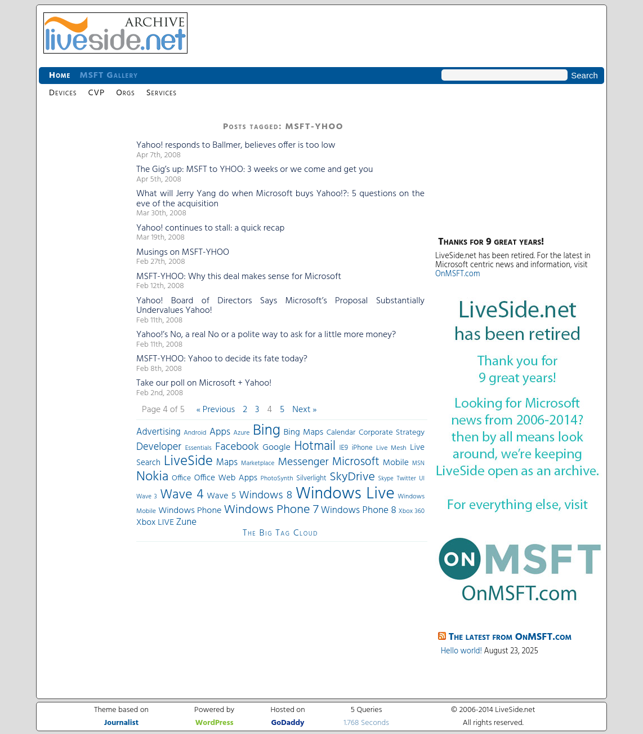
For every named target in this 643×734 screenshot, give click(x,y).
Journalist (121, 723)
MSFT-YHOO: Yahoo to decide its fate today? (221, 359)
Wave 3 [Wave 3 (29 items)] (146, 497)
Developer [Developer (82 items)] (158, 447)
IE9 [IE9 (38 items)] (343, 448)
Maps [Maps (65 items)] (227, 462)
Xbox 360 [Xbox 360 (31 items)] (412, 511)
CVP (96, 93)
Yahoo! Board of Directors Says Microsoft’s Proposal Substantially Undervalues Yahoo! (280, 306)
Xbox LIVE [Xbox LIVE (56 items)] (155, 522)
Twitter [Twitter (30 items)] (406, 479)
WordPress (214, 723)
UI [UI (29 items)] (422, 479)
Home (59, 75)
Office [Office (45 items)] (181, 478)
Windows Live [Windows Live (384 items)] (345, 494)
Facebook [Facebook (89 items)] (236, 447)
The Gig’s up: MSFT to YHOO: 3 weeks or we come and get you (254, 169)
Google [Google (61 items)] (276, 447)
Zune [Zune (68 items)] (186, 522)
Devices (63, 93)
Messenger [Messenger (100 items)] (303, 462)
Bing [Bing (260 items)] (266, 431)
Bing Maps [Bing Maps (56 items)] (304, 432)
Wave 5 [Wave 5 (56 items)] (221, 496)
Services (161, 93)
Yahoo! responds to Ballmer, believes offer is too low (236, 145)
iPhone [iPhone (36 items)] (362, 448)
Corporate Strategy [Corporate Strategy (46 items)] (392, 432)
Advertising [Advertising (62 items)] (158, 432)
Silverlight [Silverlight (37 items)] (311, 478)
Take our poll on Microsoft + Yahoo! (203, 383)
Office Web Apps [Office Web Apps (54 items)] (225, 478)
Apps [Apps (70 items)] (219, 432)
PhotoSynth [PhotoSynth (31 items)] (277, 479)
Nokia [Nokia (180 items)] (152, 477)
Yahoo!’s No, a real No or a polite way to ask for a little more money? (266, 335)
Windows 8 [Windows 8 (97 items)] (266, 496)
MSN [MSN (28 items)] (418, 463)
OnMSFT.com (457, 274)
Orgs (125, 93)
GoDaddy (287, 723)
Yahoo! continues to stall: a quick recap (210, 228)
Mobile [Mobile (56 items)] (396, 463)
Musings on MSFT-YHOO (182, 252)
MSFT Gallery (108, 75)
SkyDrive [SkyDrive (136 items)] (352, 477)
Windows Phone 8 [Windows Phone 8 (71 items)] (358, 510)
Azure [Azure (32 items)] (242, 433)
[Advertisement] (84, 287)
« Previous (216, 410)
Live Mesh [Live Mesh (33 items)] (391, 448)
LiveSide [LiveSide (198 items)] (188, 461)
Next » (304, 410)
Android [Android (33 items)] (195, 433)
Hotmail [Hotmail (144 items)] (315, 446)
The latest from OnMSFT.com (510, 637)
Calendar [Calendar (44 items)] (341, 432)
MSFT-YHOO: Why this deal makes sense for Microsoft (238, 276)
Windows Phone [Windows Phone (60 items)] (189, 510)
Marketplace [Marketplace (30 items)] (257, 463)
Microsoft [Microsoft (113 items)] (355, 462)
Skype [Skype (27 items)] (386, 479)
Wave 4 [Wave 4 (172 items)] (181, 495)
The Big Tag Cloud (280, 533)
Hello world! (461, 651)
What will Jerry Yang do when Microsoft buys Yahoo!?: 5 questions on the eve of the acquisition (280, 199)
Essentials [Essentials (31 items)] (198, 448)
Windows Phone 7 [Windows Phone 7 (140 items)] (271, 510)
